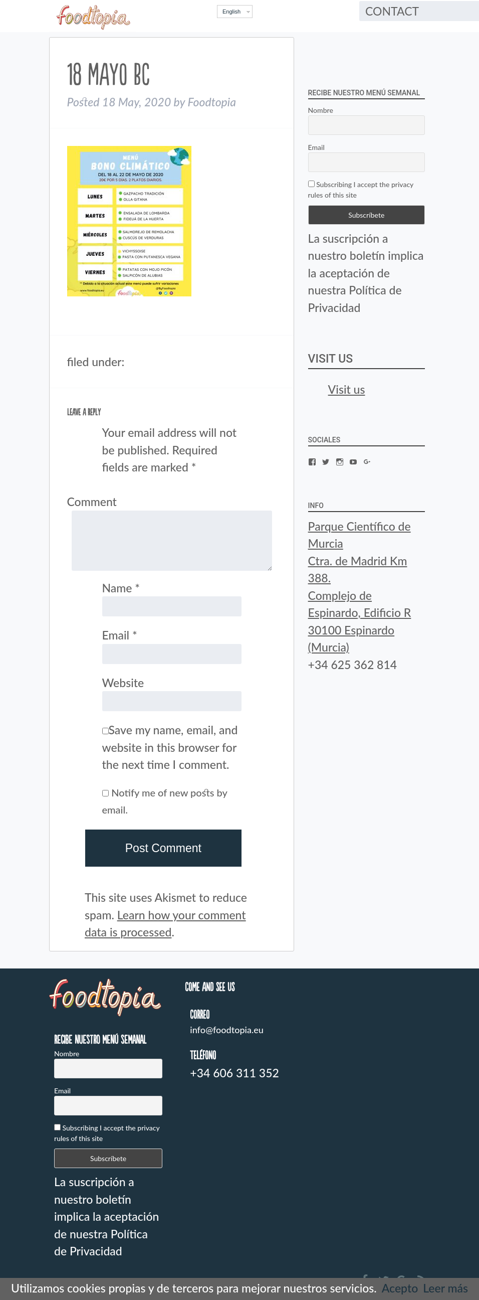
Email (119, 635)
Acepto (400, 1288)
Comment (92, 502)
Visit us (330, 359)
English (231, 12)
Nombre (320, 110)
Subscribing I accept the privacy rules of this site (360, 189)
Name (121, 588)
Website (123, 683)
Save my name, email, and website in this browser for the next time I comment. (170, 747)
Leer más (445, 1288)
